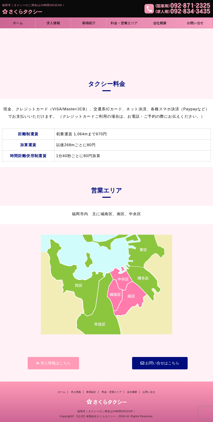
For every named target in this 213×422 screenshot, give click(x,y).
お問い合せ (195, 22)
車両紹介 (88, 22)
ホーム (18, 22)
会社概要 (159, 22)
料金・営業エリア (124, 22)
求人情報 (53, 22)
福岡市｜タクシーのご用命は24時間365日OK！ (106, 411)
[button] (53, 363)
